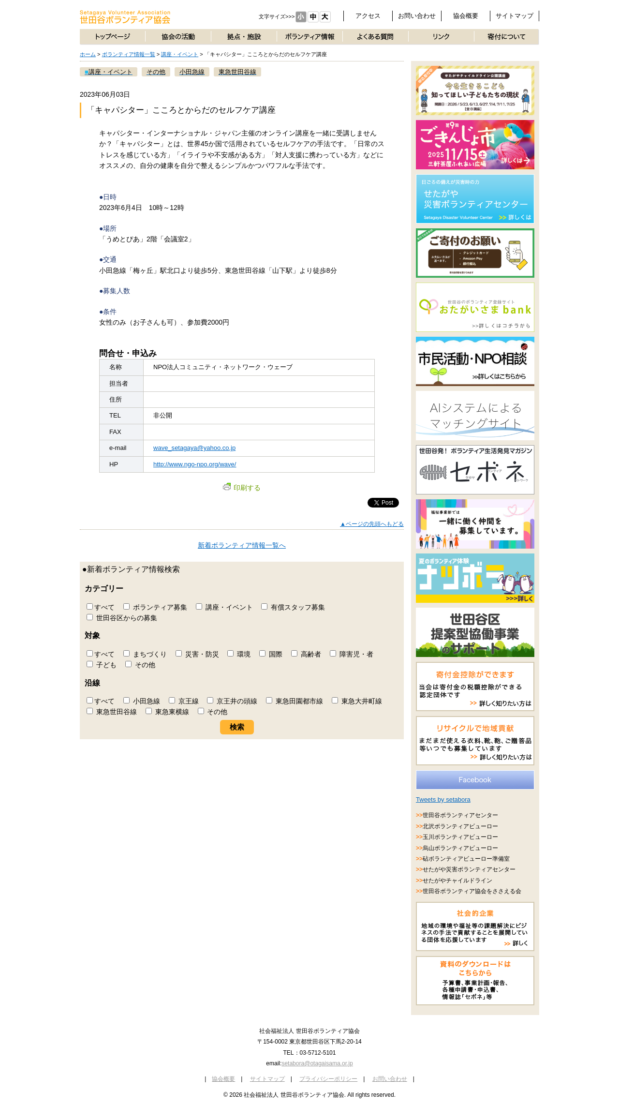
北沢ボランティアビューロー (460, 826)
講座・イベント (179, 54)
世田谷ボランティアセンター (460, 815)
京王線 (184, 701)
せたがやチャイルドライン (457, 880)
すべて (101, 607)
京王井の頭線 (232, 701)
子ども (102, 665)
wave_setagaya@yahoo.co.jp (194, 447)
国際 (270, 654)
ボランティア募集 (155, 607)
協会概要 (465, 15)
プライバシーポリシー (328, 1078)
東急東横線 (167, 712)
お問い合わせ (417, 15)
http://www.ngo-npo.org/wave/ (194, 464)
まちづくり (145, 654)
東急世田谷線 (112, 712)
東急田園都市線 (294, 701)
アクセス (368, 15)
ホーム (88, 54)
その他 (140, 665)
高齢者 (306, 654)
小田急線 (141, 701)
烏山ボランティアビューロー (460, 848)
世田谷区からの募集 (122, 618)
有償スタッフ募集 (293, 607)
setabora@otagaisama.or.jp (317, 1063)
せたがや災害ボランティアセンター (469, 869)
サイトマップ (514, 15)
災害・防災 (197, 654)
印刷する (242, 488)
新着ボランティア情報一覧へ (242, 545)
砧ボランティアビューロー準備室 (466, 858)
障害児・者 (351, 654)
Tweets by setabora (443, 799)
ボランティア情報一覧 (128, 54)
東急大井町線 (357, 701)
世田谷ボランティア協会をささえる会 (472, 891)
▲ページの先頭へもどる (372, 524)
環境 (239, 654)
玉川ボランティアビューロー (460, 837)
